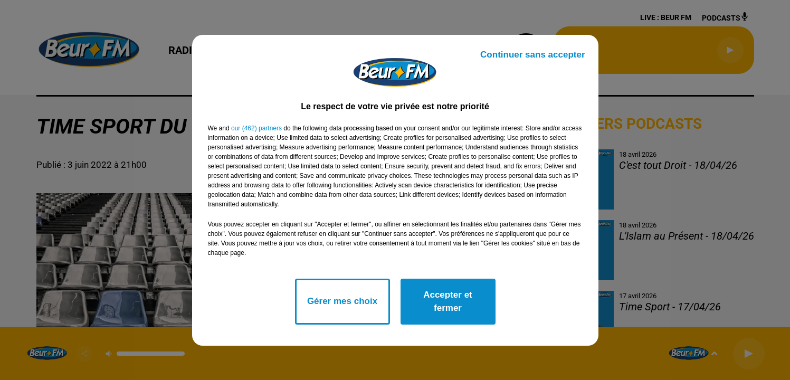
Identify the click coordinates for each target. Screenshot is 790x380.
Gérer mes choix (342, 301)
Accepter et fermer (447, 302)
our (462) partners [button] (256, 128)
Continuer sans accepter (532, 55)
